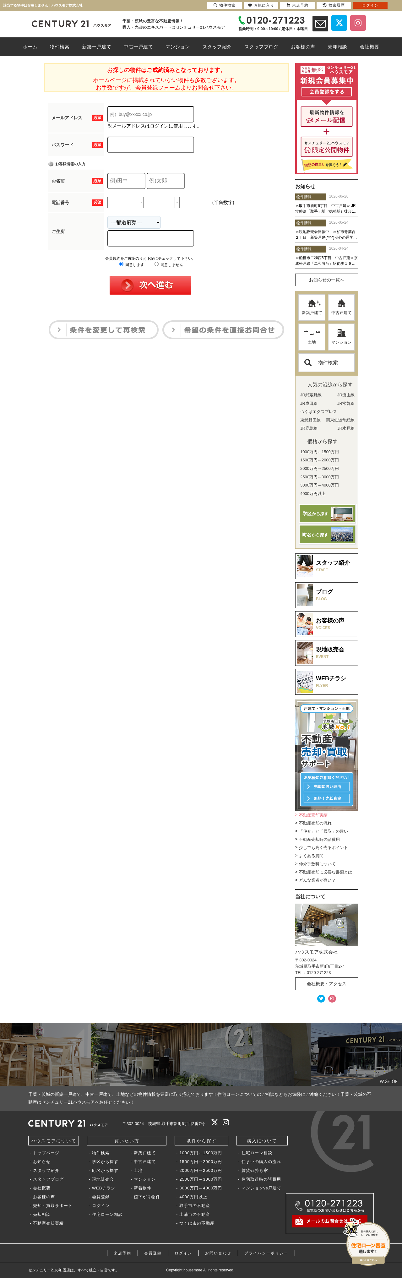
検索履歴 (334, 5)
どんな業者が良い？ (317, 880)
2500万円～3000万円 (200, 1179)
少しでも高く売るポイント (323, 847)
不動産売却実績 (313, 815)
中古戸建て (341, 307)
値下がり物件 (147, 1196)
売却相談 (42, 1214)
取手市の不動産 (194, 1205)
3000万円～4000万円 (200, 1188)
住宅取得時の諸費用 (261, 1179)
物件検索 (321, 362)
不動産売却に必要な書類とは (325, 872)
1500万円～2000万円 (200, 1161)
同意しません (169, 265)
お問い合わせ (218, 1253)
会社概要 (42, 1188)
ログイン (101, 1205)
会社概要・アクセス (326, 983)
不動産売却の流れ (315, 823)
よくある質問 (311, 855)
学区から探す (105, 1161)
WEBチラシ (104, 1188)
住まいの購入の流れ (261, 1161)
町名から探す (105, 1170)
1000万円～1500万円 (200, 1152)
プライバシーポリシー (266, 1253)
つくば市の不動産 (197, 1223)
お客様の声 (44, 1196)
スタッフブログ (48, 1179)
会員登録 (101, 1196)
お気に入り (261, 5)
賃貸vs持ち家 (255, 1170)
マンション (341, 337)
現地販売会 (103, 1179)
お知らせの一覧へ (326, 279)
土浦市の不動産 (194, 1214)
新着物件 (142, 1188)
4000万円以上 (193, 1196)
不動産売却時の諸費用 (319, 839)
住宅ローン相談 (107, 1214)
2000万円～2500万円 (200, 1170)
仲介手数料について (317, 864)
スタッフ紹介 (46, 1170)
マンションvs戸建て (261, 1188)
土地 (312, 337)
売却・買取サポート (53, 1205)
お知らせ (42, 1161)
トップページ (46, 1152)
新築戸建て (312, 307)
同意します (131, 265)
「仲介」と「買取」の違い (323, 831)
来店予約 (122, 1253)
